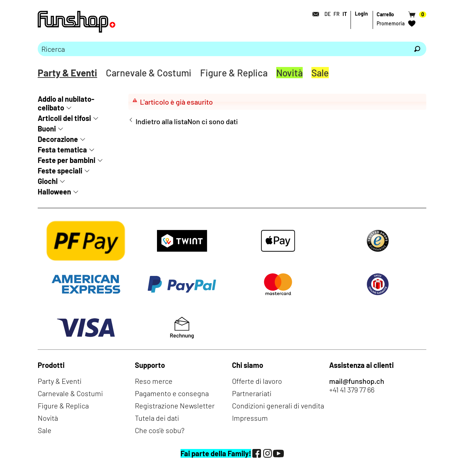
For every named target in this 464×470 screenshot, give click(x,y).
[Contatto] (313, 14)
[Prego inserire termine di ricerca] (223, 49)
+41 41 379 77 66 (351, 389)
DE (327, 14)
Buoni (47, 128)
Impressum (250, 418)
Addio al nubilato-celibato (66, 103)
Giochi (48, 181)
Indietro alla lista (161, 121)
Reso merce (154, 381)
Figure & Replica (234, 72)
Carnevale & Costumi (148, 72)
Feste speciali (60, 170)
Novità (289, 72)
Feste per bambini (66, 160)
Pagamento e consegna (172, 393)
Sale (320, 72)
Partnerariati (252, 393)
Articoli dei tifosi (64, 118)
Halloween (54, 191)
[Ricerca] (417, 49)
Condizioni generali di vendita (278, 405)
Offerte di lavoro (257, 381)
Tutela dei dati (157, 418)
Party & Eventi (67, 72)
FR (337, 14)
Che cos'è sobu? (160, 430)
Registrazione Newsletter (175, 405)
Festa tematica (62, 149)
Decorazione (58, 139)
